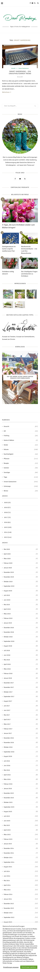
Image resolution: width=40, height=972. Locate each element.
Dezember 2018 (9, 627)
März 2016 (7, 779)
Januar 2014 (8, 899)
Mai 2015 (7, 825)
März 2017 (7, 724)
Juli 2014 (7, 871)
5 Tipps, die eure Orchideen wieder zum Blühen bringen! (18, 226)
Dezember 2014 (9, 848)
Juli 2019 (7, 595)
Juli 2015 (7, 816)
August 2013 (8, 922)
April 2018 (7, 664)
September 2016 (9, 752)
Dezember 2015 (9, 793)
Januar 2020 (8, 568)
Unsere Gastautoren (23, 68)
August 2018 (8, 646)
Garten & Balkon (21, 440)
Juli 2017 (7, 706)
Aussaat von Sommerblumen (25, 337)
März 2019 (7, 614)
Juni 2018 (7, 655)
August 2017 (8, 701)
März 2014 (7, 890)
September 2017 (9, 696)
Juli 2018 (7, 650)
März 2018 (7, 669)
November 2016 (9, 742)
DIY (21, 431)
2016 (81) (7, 522)
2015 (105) (7, 527)
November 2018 (9, 632)
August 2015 (8, 811)
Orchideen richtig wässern (8, 273)
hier (10, 963)
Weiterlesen (6, 92)
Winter (21, 491)
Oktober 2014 (8, 857)
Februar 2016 (8, 784)
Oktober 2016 (8, 747)
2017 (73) (7, 517)
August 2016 (8, 756)
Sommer (21, 468)
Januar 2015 (8, 844)
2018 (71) (7, 512)
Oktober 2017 (8, 692)
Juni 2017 (7, 710)
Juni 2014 (7, 876)
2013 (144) (7, 537)
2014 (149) (7, 532)
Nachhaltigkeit (21, 454)
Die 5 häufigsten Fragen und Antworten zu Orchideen (29, 274)
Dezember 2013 (9, 903)
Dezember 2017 (9, 683)
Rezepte (21, 463)
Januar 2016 (8, 788)
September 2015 (9, 807)
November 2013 (9, 908)
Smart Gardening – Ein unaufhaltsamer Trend (20, 72)
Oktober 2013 (8, 913)
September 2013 (9, 917)
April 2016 (7, 775)
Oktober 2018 (8, 637)
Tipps (21, 477)
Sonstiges (21, 472)
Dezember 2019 (9, 572)
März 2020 (7, 558)
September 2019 (9, 586)
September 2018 (9, 641)
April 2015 (7, 830)
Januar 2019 (8, 623)
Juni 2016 (7, 765)
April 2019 (7, 609)
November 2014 (9, 853)
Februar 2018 (8, 673)
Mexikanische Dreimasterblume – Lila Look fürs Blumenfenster (29, 250)
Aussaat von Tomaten (9, 337)
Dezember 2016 (9, 738)
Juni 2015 (7, 821)
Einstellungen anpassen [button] (11, 967)
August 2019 (8, 591)
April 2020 (7, 554)
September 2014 (9, 862)
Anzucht (13, 68)
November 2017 (9, 687)
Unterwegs (21, 486)
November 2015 (9, 798)
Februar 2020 (8, 563)
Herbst (21, 445)
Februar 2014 (8, 894)
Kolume (21, 449)
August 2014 (8, 867)
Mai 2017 (7, 715)
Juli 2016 (7, 761)
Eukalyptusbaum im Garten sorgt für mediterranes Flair (9, 249)
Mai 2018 (7, 660)
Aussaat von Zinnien (8, 339)
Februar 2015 (8, 839)
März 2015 (7, 834)
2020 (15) (7, 502)
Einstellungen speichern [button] (29, 967)
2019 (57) (7, 507)
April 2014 (7, 885)
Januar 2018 (8, 678)
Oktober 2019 (8, 581)
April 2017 (7, 719)
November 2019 (9, 577)
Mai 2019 (7, 604)
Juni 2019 (7, 600)
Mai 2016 (7, 770)
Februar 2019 (8, 618)
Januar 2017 (8, 733)
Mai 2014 (7, 880)
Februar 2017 (8, 729)
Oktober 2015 (8, 802)
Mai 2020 (7, 549)
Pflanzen (21, 459)
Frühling (21, 436)
